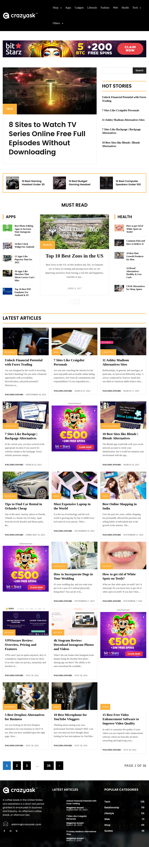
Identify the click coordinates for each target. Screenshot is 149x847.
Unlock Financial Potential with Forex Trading (81, 802)
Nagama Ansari (14, 394)
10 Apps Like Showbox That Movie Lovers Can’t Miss (25, 276)
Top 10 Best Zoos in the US (74, 256)
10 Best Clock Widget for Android (24, 245)
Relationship (110, 426)
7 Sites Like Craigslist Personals (121, 110)
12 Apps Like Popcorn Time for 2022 (23, 259)
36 (49, 765)
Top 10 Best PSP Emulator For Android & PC (23, 292)
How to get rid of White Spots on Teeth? (134, 229)
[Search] (139, 70)
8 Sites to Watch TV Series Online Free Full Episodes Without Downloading (47, 138)
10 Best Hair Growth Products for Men (135, 256)
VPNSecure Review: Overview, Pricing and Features (20, 645)
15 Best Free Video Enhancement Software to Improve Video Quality (120, 719)
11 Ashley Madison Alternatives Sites (123, 119)
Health (106, 566)
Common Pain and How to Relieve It (135, 242)
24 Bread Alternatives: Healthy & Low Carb (134, 273)
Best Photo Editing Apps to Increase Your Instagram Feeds (24, 230)
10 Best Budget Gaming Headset (80, 182)
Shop (56, 496)
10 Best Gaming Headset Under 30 (33, 182)
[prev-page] (70, 301)
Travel (47, 245)
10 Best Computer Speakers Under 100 (128, 182)
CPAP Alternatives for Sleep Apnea (135, 288)
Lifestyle (108, 352)
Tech (10, 109)
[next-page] (76, 301)
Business (10, 352)
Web (56, 352)
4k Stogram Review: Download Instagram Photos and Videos (74, 645)
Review (9, 632)
